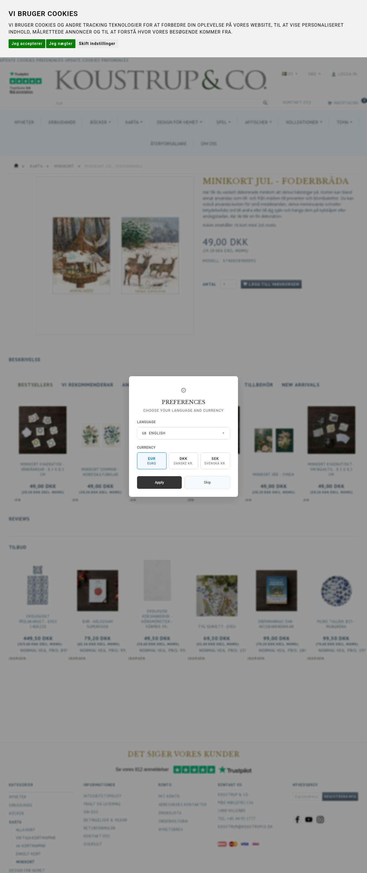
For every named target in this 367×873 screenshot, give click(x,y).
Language (146, 422)
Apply (159, 482)
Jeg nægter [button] (61, 43)
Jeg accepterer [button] (26, 43)
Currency (146, 448)
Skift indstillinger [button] (97, 43)
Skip (207, 482)
